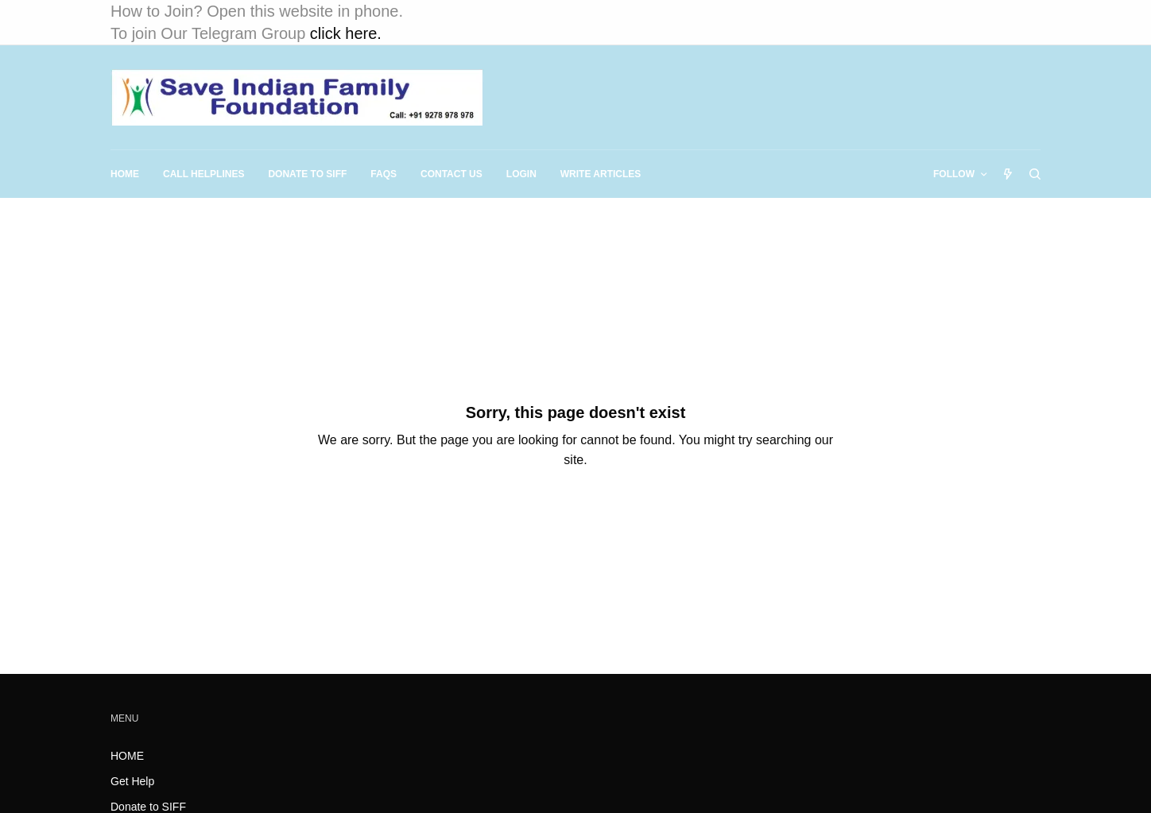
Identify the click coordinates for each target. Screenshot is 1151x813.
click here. (346, 33)
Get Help (132, 781)
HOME (127, 755)
